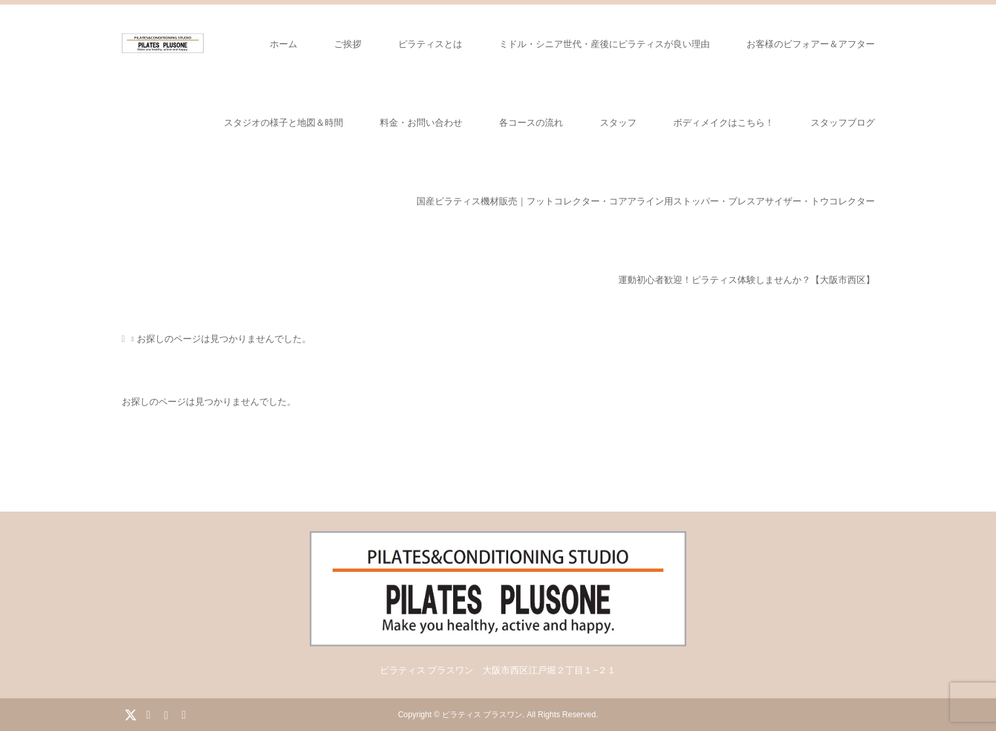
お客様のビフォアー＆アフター (811, 44)
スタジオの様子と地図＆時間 (283, 122)
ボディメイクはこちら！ (723, 122)
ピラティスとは (430, 44)
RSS (183, 714)
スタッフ (618, 122)
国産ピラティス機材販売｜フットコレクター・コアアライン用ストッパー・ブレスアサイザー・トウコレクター (645, 201)
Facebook (148, 714)
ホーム (283, 44)
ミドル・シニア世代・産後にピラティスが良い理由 (604, 44)
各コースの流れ (531, 122)
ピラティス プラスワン (482, 714)
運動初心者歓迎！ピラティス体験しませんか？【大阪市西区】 (746, 279)
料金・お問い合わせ (421, 122)
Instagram (166, 714)
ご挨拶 (347, 44)
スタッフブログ (843, 122)
